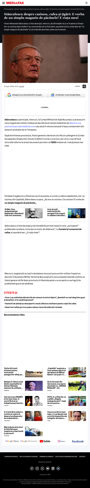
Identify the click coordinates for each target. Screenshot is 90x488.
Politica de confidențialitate (66, 456)
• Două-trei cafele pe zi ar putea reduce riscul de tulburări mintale (33, 307)
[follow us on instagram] (61, 441)
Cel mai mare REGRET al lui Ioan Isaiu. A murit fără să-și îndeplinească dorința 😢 (13, 400)
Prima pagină (8, 9)
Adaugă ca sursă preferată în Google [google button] (25, 95)
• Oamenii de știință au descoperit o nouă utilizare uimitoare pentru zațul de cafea (40, 303)
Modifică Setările (45, 462)
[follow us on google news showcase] (28, 441)
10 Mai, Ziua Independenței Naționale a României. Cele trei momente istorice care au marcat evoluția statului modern (14, 212)
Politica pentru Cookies (28, 456)
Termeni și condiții (46, 456)
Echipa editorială (11, 456)
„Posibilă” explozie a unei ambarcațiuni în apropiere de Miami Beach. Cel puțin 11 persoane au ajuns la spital (56, 371)
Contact (82, 456)
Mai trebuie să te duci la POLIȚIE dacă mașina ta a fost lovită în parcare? (13, 430)
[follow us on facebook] (78, 441)
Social (17, 9)
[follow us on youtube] (45, 441)
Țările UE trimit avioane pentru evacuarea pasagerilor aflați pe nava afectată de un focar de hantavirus (13, 371)
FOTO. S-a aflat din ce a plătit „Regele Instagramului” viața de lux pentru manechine (56, 400)
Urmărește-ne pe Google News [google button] (65, 95)
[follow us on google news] (12, 441)
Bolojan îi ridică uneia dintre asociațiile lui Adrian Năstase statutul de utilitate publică (13, 385)
